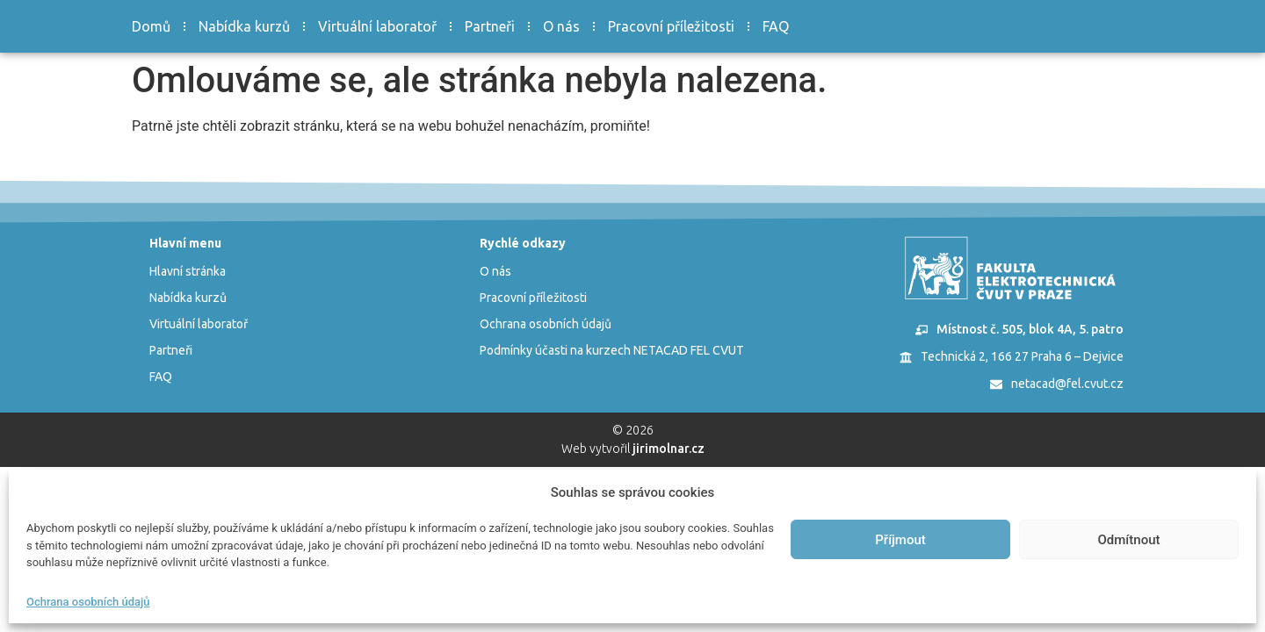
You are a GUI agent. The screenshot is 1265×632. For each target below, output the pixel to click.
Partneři (490, 26)
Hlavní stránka (187, 271)
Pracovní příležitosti (671, 26)
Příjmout (900, 540)
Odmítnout (1129, 540)
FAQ (776, 26)
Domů (151, 26)
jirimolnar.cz (668, 449)
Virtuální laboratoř (377, 26)
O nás (561, 26)
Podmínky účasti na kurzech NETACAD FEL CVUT (612, 350)
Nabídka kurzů (244, 26)
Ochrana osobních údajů (88, 601)
